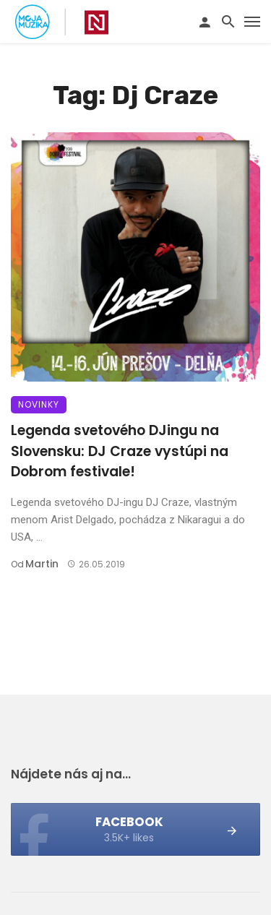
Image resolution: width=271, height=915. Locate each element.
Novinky (38, 404)
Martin (42, 564)
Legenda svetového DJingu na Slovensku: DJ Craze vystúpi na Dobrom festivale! (119, 451)
